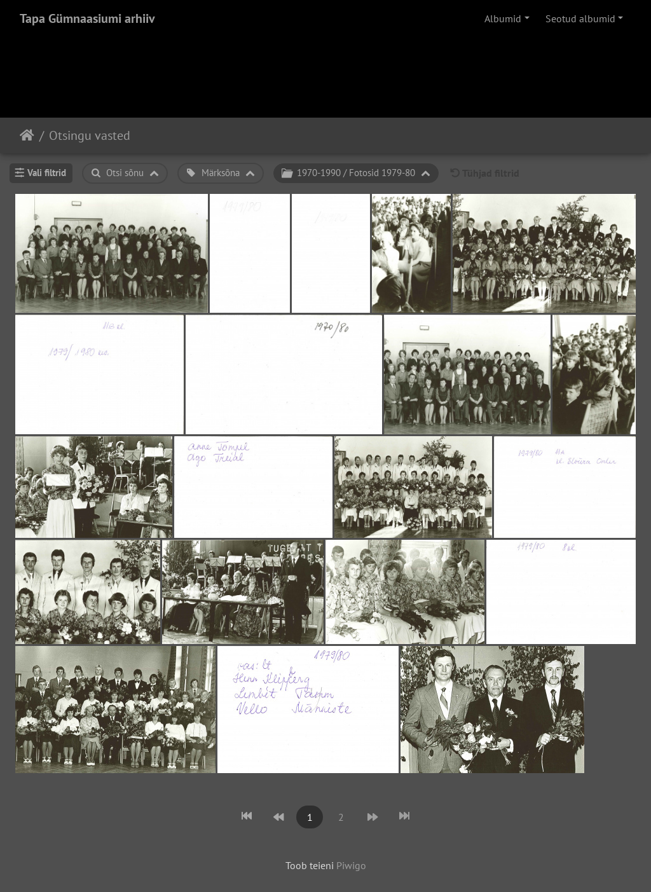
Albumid (502, 18)
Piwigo (351, 865)
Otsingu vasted (89, 135)
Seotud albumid (580, 18)
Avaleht (27, 135)
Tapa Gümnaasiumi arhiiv (87, 18)
